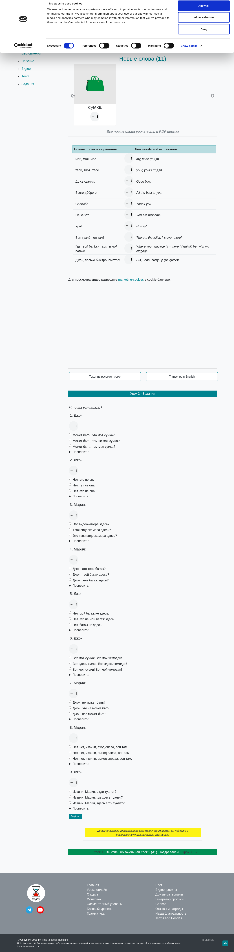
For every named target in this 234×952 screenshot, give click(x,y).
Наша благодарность (170, 913)
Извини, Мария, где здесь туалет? (98, 797)
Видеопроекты (166, 890)
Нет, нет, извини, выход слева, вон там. (101, 753)
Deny (204, 33)
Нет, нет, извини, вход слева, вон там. (100, 747)
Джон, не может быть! (89, 702)
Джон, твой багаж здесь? (91, 574)
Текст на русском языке (105, 376)
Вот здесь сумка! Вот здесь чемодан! (100, 664)
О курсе (92, 894)
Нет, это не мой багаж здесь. (93, 619)
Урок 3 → (190, 852)
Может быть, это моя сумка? (94, 435)
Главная (93, 885)
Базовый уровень (99, 909)
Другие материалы (169, 894)
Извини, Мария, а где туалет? (94, 792)
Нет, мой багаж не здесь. (91, 613)
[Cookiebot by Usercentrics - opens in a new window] (23, 49)
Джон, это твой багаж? (89, 569)
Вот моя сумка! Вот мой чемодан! (97, 658)
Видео (26, 69)
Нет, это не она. (84, 491)
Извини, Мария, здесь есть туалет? (99, 803)
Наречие (27, 61)
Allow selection (204, 21)
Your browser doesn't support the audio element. (94, 116)
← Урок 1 (96, 852)
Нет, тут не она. (84, 485)
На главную (207, 939)
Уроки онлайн (97, 890)
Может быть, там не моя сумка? (96, 441)
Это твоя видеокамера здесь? (95, 536)
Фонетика (94, 899)
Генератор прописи (169, 899)
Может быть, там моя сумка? (94, 446)
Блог (158, 885)
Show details (189, 49)
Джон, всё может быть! (89, 714)
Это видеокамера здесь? (91, 524)
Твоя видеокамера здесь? (92, 530)
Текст (25, 76)
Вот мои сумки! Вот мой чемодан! (97, 669)
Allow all (203, 9)
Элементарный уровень (104, 904)
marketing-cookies (131, 279)
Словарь (161, 904)
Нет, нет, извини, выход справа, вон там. (102, 758)
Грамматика (95, 913)
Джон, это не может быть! (91, 708)
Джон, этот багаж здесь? (91, 580)
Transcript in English (182, 376)
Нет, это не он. (83, 479)
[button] (73, 96)
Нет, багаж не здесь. (87, 625)
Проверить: (80, 452)
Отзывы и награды (169, 909)
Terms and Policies (168, 918)
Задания (27, 84)
